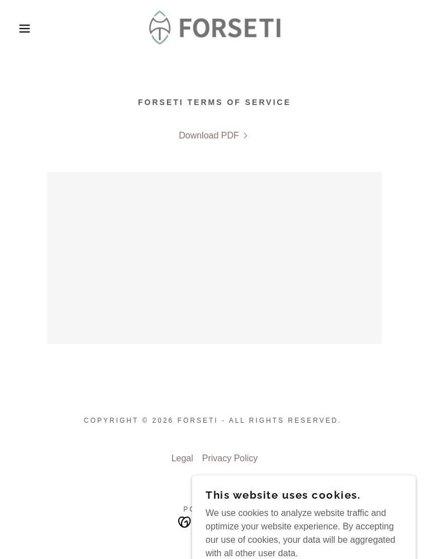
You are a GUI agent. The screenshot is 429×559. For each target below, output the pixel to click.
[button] (21, 28)
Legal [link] (182, 458)
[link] (214, 28)
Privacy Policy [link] (230, 458)
